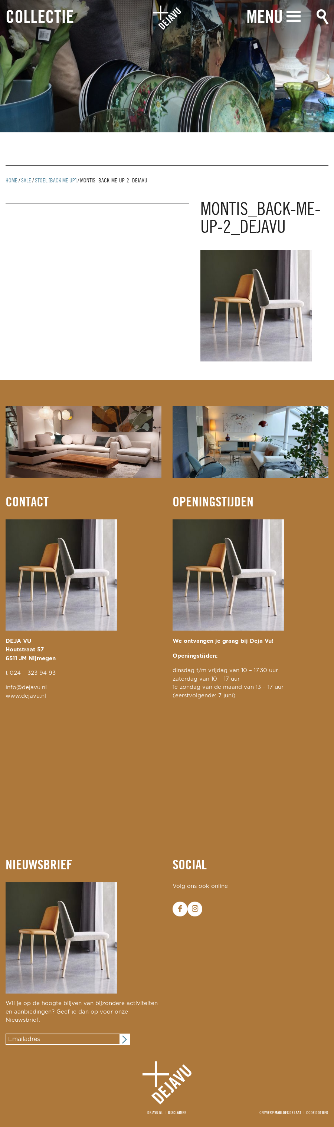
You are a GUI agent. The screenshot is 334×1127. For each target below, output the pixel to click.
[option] (167, 66)
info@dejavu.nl (26, 687)
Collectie (40, 18)
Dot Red (321, 1113)
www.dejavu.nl (26, 696)
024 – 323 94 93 (33, 673)
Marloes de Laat (288, 1113)
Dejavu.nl (155, 1113)
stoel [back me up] (55, 181)
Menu (264, 17)
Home (11, 181)
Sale (26, 181)
